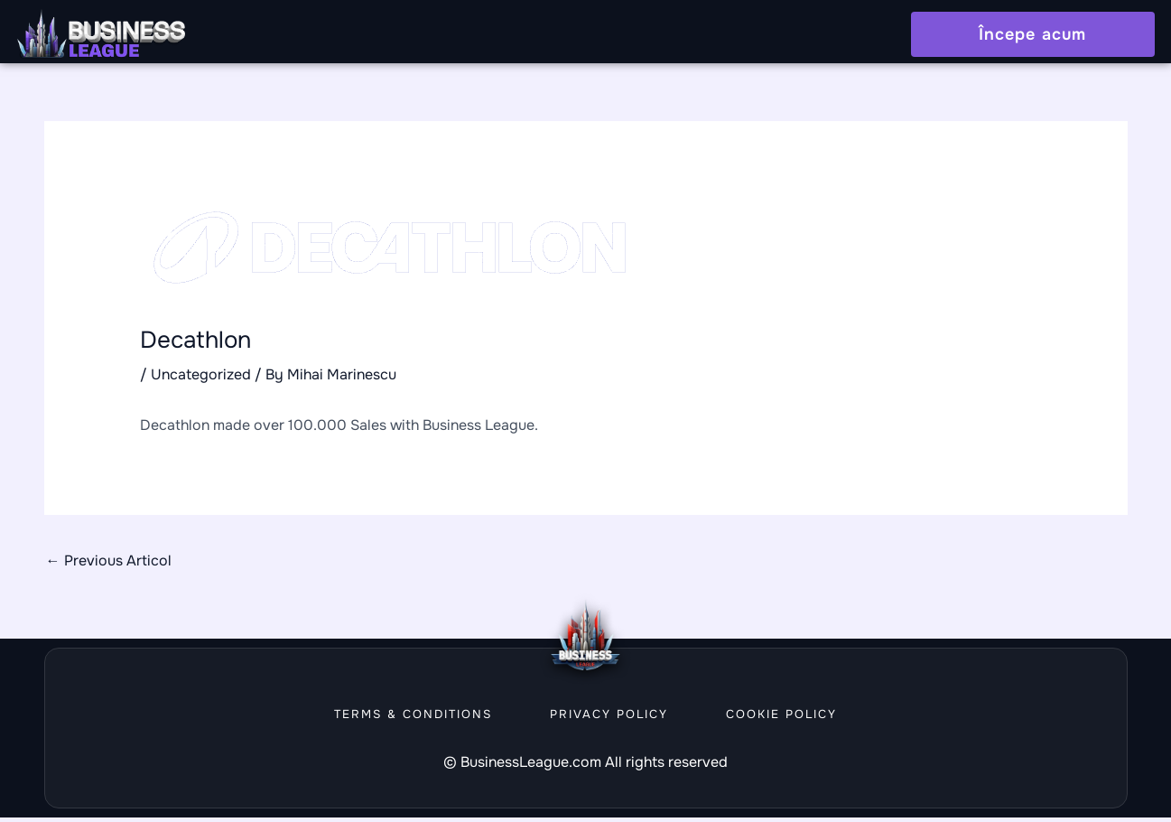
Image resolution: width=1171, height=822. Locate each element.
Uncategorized (201, 378)
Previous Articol (109, 565)
